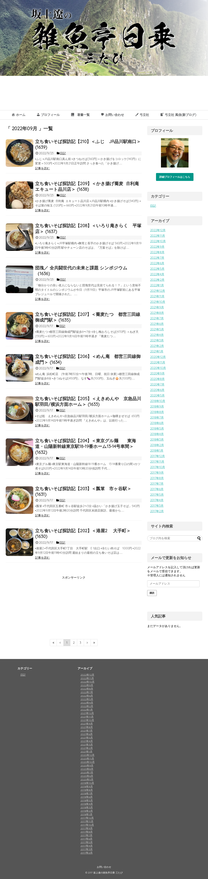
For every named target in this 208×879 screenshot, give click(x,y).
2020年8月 (157, 379)
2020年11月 (157, 362)
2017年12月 (157, 456)
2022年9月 (157, 246)
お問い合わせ (104, 866)
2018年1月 (156, 450)
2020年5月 (157, 395)
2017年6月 (157, 489)
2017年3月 (157, 505)
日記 (153, 206)
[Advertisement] (36, 605)
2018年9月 (157, 406)
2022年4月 (157, 274)
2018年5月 (157, 428)
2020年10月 (158, 368)
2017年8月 (157, 478)
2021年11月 (157, 296)
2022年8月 (157, 252)
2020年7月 (157, 384)
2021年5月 (157, 329)
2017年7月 (157, 483)
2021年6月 (157, 324)
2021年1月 (156, 351)
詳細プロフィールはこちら (174, 177)
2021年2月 (157, 346)
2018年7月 (157, 417)
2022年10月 (158, 241)
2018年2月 (157, 445)
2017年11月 (157, 461)
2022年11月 (157, 235)
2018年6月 (157, 423)
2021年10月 (157, 302)
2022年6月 (157, 263)
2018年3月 (157, 439)
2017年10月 (157, 467)
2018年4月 (157, 434)
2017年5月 (157, 494)
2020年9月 (157, 373)
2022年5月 (157, 269)
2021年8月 (157, 313)
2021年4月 (157, 335)
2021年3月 (157, 340)
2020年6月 (157, 390)
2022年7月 (157, 258)
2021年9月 (157, 307)
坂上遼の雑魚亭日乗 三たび (108, 872)
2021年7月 (157, 318)
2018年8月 (157, 412)
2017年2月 (157, 511)
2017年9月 (157, 472)
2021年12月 (157, 291)
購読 (152, 593)
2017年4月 (157, 500)
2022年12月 (158, 230)
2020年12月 (158, 357)
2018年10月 (157, 401)
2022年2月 (157, 280)
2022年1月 (157, 285)
